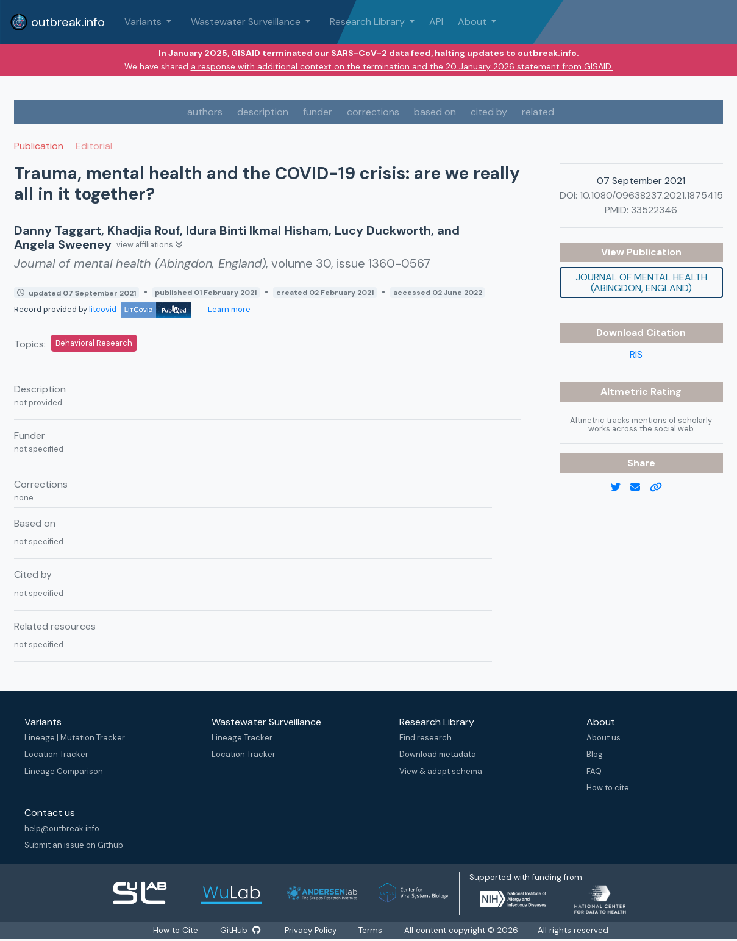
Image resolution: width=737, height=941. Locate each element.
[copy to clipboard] (661, 487)
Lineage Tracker (242, 738)
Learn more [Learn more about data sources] (228, 309)
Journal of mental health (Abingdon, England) (641, 282)
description (262, 111)
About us (603, 738)
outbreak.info (57, 22)
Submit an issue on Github (73, 845)
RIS (636, 354)
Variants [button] (144, 21)
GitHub (240, 930)
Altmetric (625, 391)
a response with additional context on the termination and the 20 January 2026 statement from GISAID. (402, 66)
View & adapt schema (440, 771)
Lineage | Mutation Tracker (74, 738)
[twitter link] (620, 487)
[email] (640, 487)
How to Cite (176, 930)
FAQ (594, 771)
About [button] (473, 21)
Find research (425, 738)
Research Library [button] (368, 21)
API (436, 21)
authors (205, 111)
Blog (594, 754)
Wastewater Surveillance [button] (247, 21)
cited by (489, 111)
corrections (373, 111)
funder (317, 111)
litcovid (140, 309)
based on (435, 111)
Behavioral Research (93, 343)
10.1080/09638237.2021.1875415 (651, 195)
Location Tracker (56, 754)
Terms (371, 930)
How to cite (607, 788)
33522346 (654, 210)
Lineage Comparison (63, 771)
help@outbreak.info (61, 828)
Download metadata (437, 754)
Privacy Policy (311, 930)
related (538, 111)
